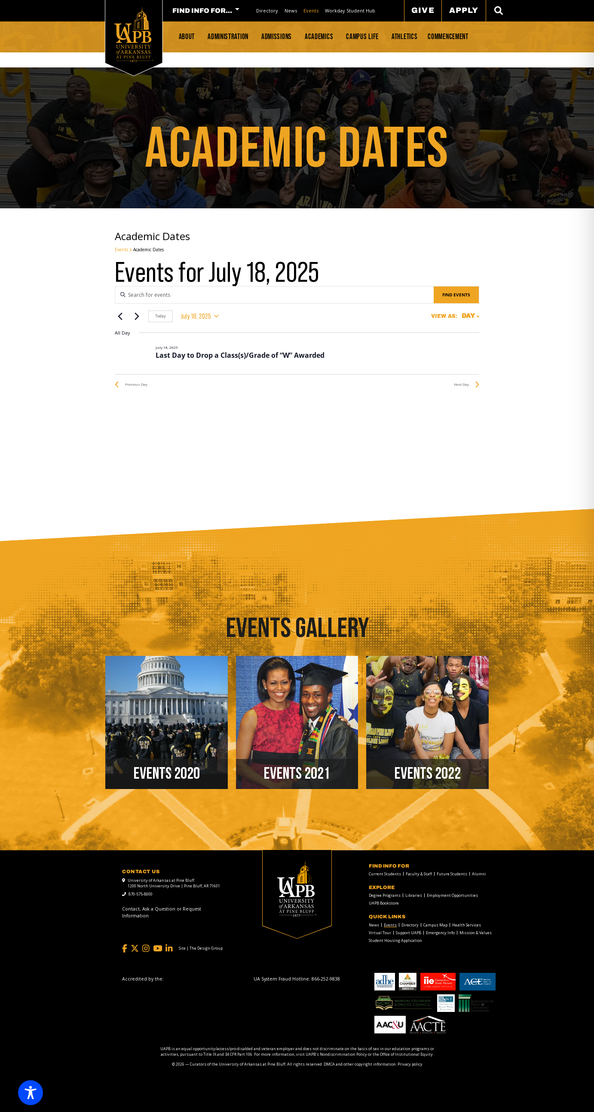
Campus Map (435, 925)
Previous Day (131, 384)
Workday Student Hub (350, 10)
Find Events (456, 295)
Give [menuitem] (422, 10)
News (291, 10)
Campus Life (362, 36)
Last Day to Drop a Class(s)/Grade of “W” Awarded (240, 355)
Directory (267, 10)
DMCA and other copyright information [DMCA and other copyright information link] (360, 1064)
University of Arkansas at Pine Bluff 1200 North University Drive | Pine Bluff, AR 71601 (174, 883)
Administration (228, 36)
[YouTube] (157, 948)
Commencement (448, 36)
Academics (319, 36)
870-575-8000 (141, 894)
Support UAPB (408, 933)
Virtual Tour (380, 933)
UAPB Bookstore (384, 903)
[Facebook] (124, 948)
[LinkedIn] (169, 948)
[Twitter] (135, 948)
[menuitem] (267, 10)
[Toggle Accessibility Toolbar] (30, 1092)
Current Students (385, 874)
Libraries (413, 895)
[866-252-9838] (326, 979)
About (187, 36)
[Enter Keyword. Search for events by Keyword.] (274, 294)
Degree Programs (385, 895)
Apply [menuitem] (463, 10)
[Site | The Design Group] (201, 948)
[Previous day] (120, 316)
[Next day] (137, 316)
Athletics (404, 36)
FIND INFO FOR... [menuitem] (202, 10)
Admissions (276, 36)
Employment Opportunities (452, 895)
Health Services (466, 925)
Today (160, 316)
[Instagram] (146, 948)
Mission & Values (475, 933)
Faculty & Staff (419, 874)
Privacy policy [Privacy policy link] (410, 1064)
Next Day (466, 384)
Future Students (452, 874)
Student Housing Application (395, 940)
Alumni (479, 874)
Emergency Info (440, 933)
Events (310, 10)
